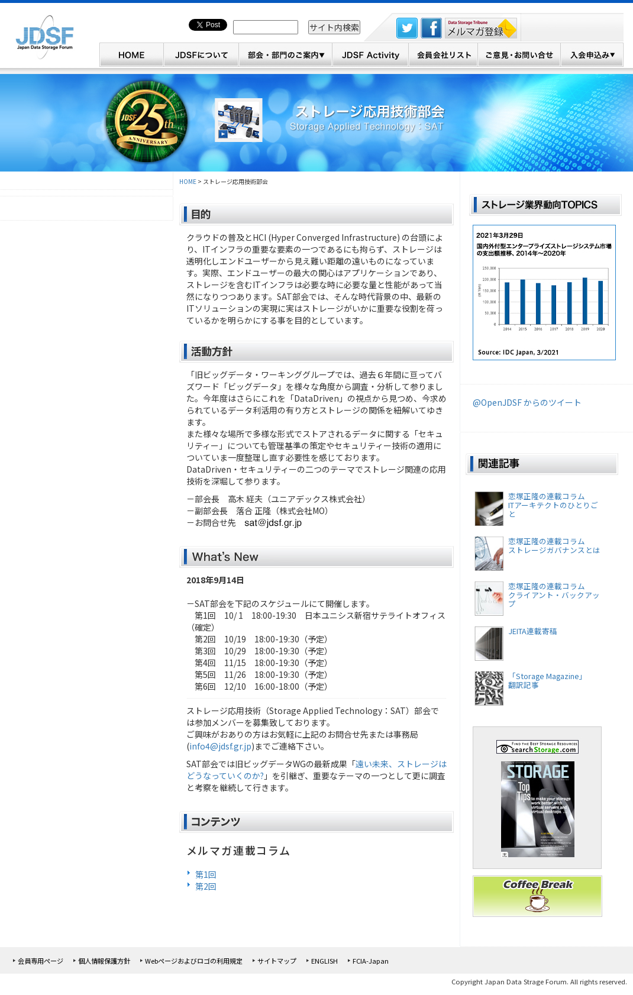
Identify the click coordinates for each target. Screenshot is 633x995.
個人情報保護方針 (104, 960)
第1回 (206, 874)
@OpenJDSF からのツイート (527, 402)
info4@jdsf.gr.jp (220, 746)
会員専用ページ (40, 960)
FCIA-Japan (371, 960)
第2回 (206, 886)
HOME (187, 181)
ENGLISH (324, 960)
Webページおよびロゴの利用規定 (194, 960)
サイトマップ (276, 960)
